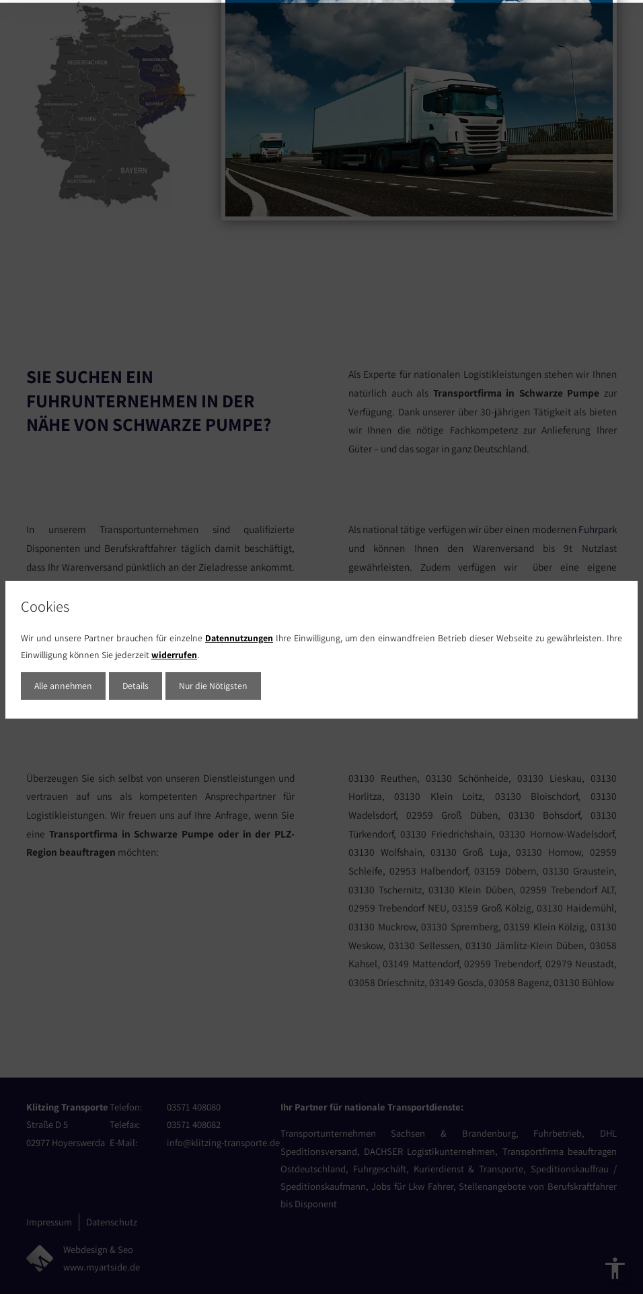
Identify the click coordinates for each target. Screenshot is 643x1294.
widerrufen (174, 652)
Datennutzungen (239, 635)
